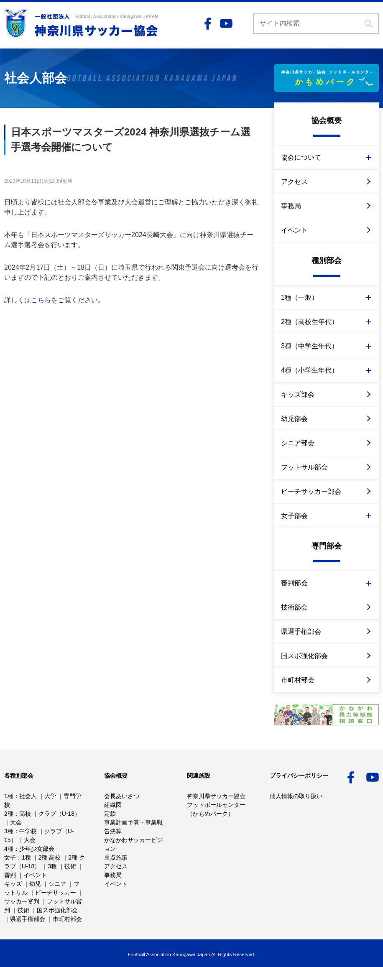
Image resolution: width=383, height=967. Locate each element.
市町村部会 (297, 680)
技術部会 (294, 607)
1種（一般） (299, 297)
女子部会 (294, 515)
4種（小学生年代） (309, 370)
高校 (25, 813)
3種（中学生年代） (309, 346)
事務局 (291, 205)
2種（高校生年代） (309, 321)
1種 (8, 796)
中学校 (28, 831)
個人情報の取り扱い (296, 796)
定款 (110, 813)
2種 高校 (49, 857)
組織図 (113, 804)
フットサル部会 (304, 467)
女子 (10, 857)
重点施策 (116, 857)
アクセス (294, 181)
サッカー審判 (21, 901)
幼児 (35, 883)
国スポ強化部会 (304, 655)
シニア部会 (297, 443)
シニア (57, 883)
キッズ (13, 883)
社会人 (28, 796)
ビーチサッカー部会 (311, 491)
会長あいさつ (121, 796)
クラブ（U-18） (59, 813)
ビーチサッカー (55, 892)
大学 (50, 796)
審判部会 (294, 583)
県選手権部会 (301, 631)
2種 (8, 813)
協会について (301, 157)
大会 (16, 822)
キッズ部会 (297, 394)
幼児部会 (294, 418)
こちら (41, 300)
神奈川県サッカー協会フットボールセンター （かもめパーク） (216, 805)
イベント (294, 230)
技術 (70, 866)
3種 (8, 831)
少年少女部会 (36, 848)
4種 (8, 848)
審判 (10, 875)
